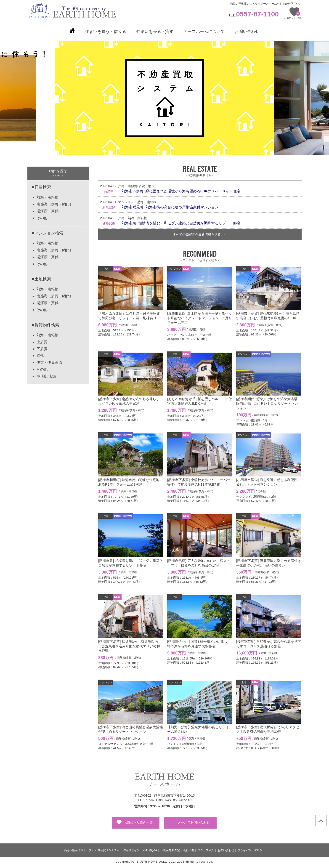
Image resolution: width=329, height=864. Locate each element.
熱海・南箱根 (47, 195)
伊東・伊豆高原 (49, 360)
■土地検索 (41, 276)
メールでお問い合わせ (194, 820)
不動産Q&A (150, 848)
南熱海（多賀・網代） (55, 202)
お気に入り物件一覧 (138, 820)
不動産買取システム (107, 848)
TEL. (253, 15)
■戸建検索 (41, 185)
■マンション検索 (47, 231)
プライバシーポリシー (251, 848)
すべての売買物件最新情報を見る (199, 232)
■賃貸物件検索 (45, 322)
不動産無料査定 (170, 848)
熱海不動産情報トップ (77, 848)
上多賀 (42, 340)
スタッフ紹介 (206, 848)
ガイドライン (131, 848)
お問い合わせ (226, 848)
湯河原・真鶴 (47, 209)
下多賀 (42, 346)
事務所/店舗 (46, 374)
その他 (42, 216)
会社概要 (188, 848)
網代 (40, 353)
